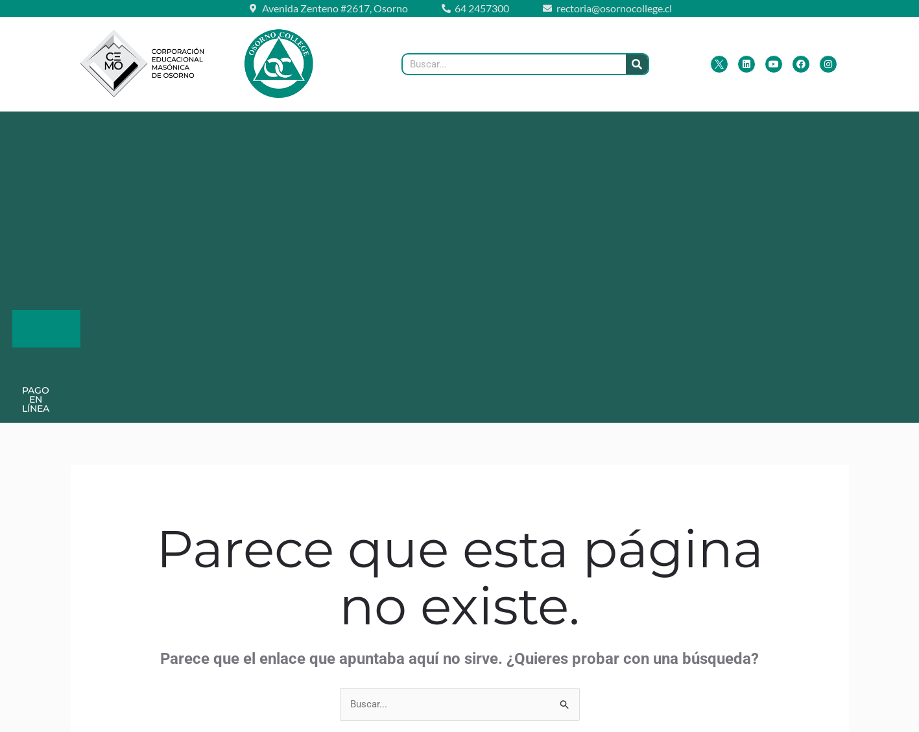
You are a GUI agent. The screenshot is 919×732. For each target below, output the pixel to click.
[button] (105, 126)
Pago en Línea (378, 154)
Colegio (105, 126)
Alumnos (402, 126)
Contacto (706, 126)
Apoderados (307, 126)
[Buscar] (637, 64)
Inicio (38, 126)
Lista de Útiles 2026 (507, 126)
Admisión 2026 (619, 126)
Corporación (200, 126)
